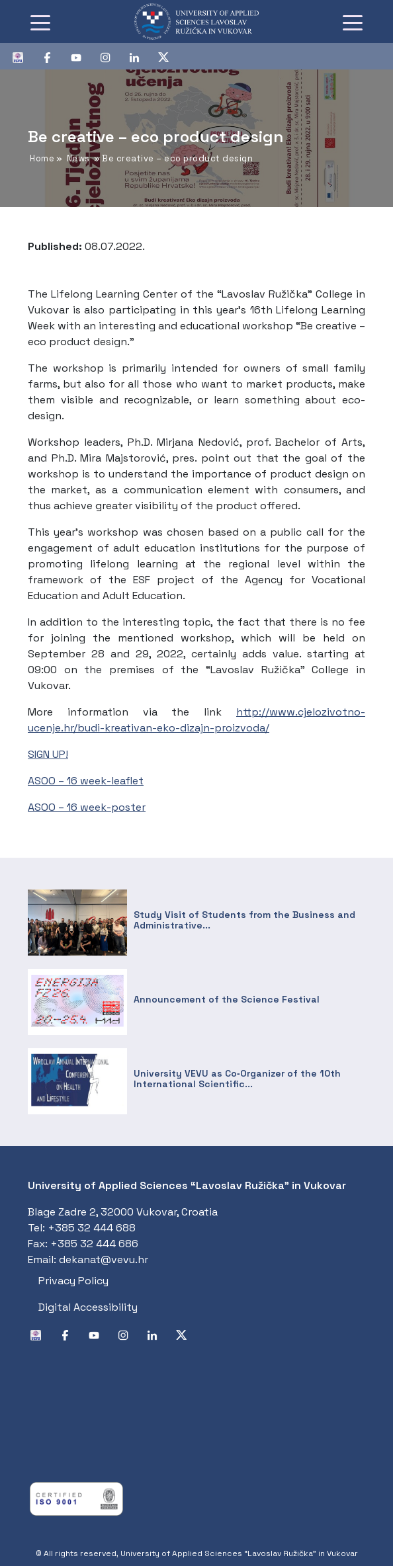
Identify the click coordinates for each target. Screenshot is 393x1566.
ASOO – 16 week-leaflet (86, 781)
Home (42, 158)
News (78, 158)
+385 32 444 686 (94, 1244)
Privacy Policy (73, 1281)
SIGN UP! (48, 754)
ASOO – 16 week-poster (87, 807)
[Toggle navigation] (40, 22)
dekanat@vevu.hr (103, 1259)
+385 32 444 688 (92, 1228)
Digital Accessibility (88, 1307)
